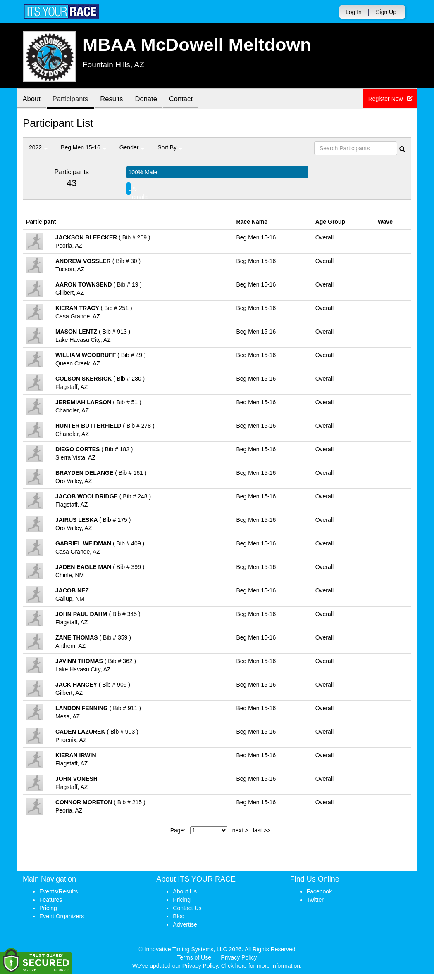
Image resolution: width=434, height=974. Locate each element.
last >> (261, 830)
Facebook (319, 891)
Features (50, 899)
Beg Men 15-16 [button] (83, 147)
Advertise (185, 924)
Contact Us (187, 908)
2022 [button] (38, 147)
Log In (354, 12)
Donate (152, 99)
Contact (188, 99)
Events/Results (58, 891)
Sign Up (386, 12)
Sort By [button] (169, 147)
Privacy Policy (239, 957)
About (32, 99)
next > (240, 830)
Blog (178, 916)
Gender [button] (132, 147)
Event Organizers (61, 916)
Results (115, 99)
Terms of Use (194, 957)
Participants (73, 99)
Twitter (315, 899)
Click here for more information (260, 965)
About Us (185, 891)
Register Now (391, 99)
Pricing (48, 908)
